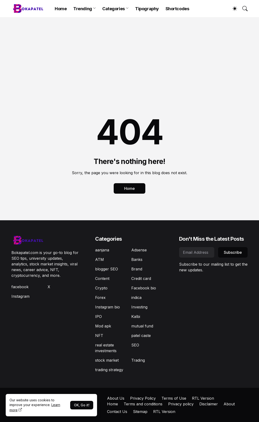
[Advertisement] (129, 52)
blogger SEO (106, 269)
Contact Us (117, 411)
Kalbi (135, 316)
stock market (107, 360)
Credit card (141, 278)
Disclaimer (208, 404)
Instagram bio (107, 307)
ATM (99, 259)
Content (102, 278)
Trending (82, 8)
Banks (136, 259)
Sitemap (140, 411)
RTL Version (203, 398)
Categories (113, 8)
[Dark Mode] (232, 8)
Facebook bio (143, 288)
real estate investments (106, 348)
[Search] (243, 8)
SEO (135, 345)
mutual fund (142, 326)
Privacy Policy (143, 398)
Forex (100, 297)
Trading (138, 360)
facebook (20, 286)
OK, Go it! (81, 405)
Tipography (147, 8)
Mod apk (103, 326)
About (229, 404)
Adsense (139, 250)
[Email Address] (196, 252)
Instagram (20, 296)
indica (136, 297)
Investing (139, 307)
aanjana (102, 250)
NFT (99, 335)
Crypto (101, 288)
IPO (98, 316)
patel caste (141, 335)
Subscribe (233, 252)
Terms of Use (173, 398)
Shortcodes (177, 8)
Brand (136, 269)
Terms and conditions (143, 404)
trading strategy (109, 369)
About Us (115, 398)
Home (61, 8)
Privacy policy (181, 404)
